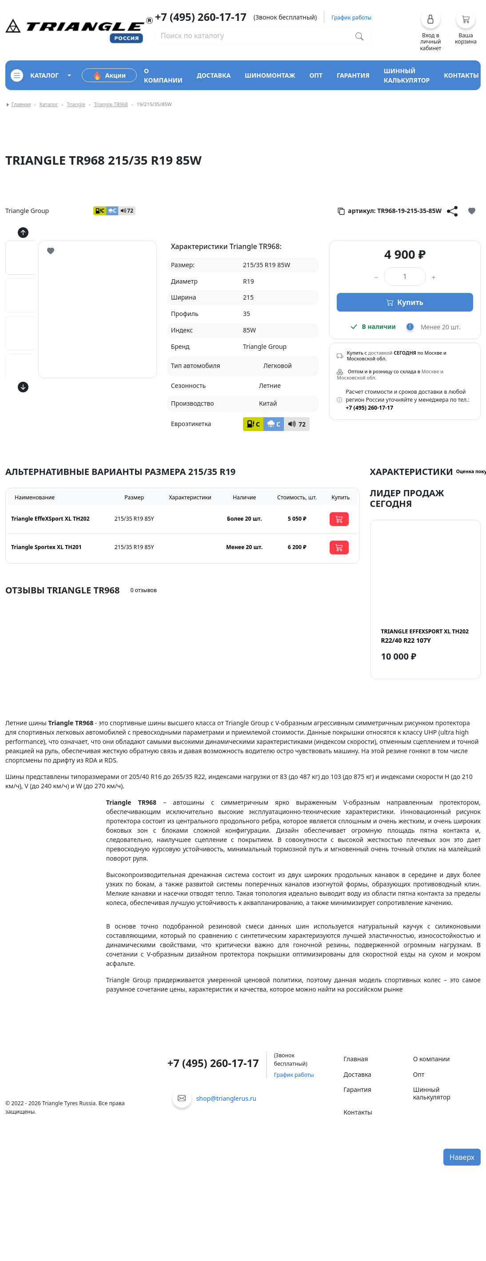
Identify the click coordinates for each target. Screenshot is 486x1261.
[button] (430, 30)
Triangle (76, 104)
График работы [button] (351, 17)
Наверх (462, 1157)
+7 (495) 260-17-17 (201, 17)
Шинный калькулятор (431, 1093)
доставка (214, 75)
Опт (419, 1074)
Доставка (357, 1074)
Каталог (49, 104)
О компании (431, 1059)
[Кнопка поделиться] (452, 210)
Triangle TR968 (110, 104)
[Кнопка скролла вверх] (23, 232)
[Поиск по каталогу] (359, 35)
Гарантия (357, 1089)
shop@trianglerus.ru (226, 1098)
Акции (109, 75)
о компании (163, 75)
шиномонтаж (270, 75)
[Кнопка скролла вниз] (23, 387)
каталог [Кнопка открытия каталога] (35, 75)
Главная (21, 104)
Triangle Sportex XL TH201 (46, 547)
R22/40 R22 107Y (425, 636)
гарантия (353, 75)
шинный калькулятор (407, 75)
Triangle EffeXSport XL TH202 (50, 518)
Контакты (357, 1112)
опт (316, 75)
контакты (461, 75)
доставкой (380, 353)
